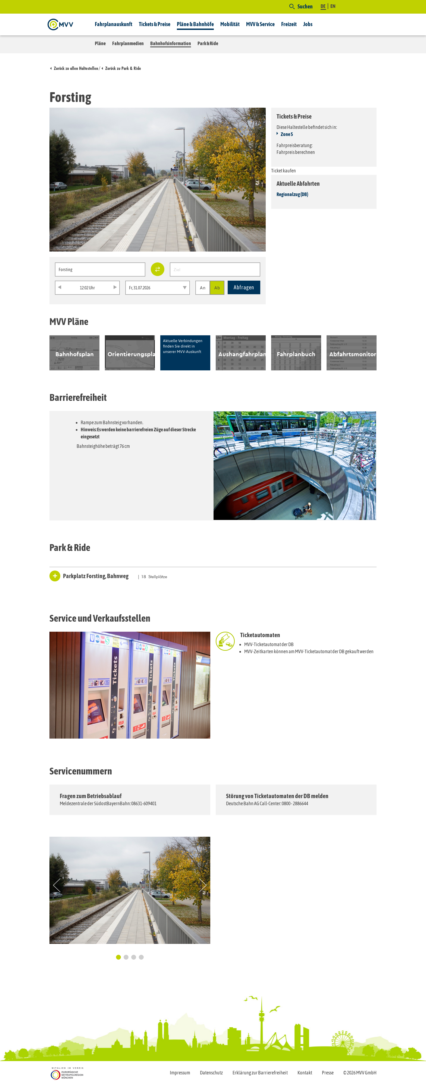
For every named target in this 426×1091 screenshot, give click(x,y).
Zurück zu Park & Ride (123, 68)
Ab (217, 287)
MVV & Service (260, 24)
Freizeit (289, 24)
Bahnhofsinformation (170, 43)
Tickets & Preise (154, 24)
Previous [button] (56, 885)
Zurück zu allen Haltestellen (76, 68)
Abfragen (244, 287)
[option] (74, 352)
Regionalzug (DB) (292, 194)
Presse (328, 1072)
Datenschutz (211, 1072)
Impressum (180, 1072)
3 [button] (133, 957)
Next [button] (203, 885)
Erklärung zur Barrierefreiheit (260, 1072)
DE (323, 6)
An (202, 287)
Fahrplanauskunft (113, 24)
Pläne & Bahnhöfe (195, 24)
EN (333, 6)
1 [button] (118, 957)
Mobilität (230, 24)
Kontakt (304, 1072)
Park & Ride (208, 43)
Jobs (307, 24)
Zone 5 (287, 134)
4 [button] (141, 957)
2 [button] (126, 957)
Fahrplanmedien (128, 43)
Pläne (100, 43)
